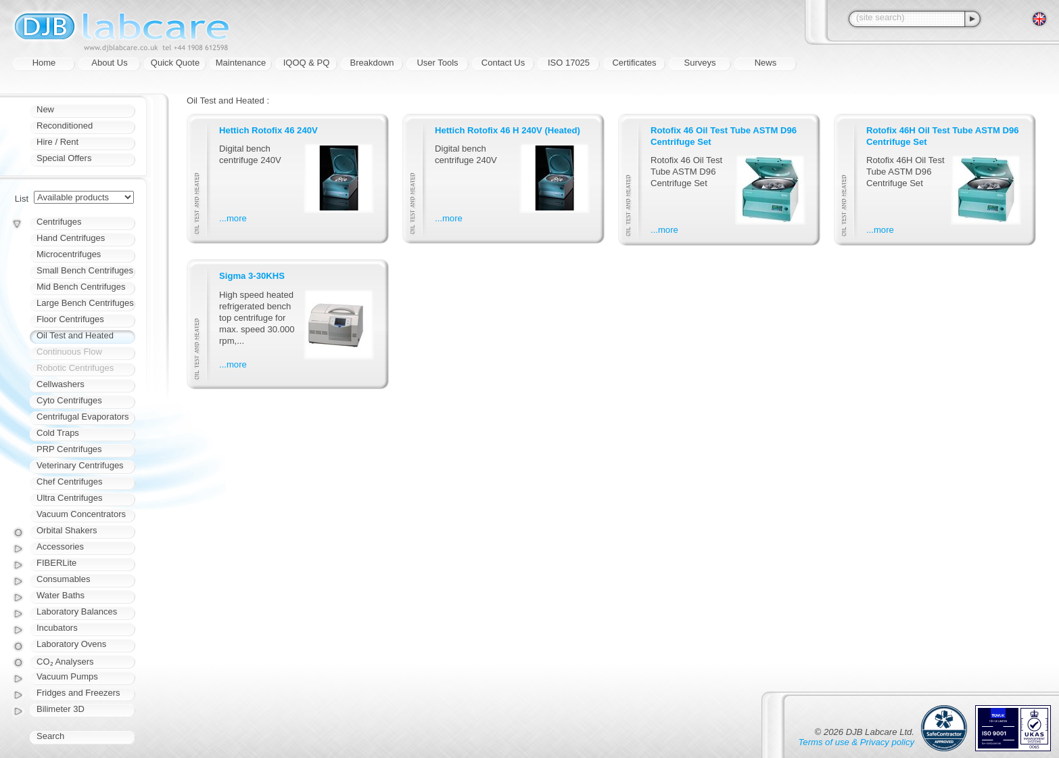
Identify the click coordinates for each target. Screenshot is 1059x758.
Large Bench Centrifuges (85, 303)
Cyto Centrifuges (69, 400)
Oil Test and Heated (75, 335)
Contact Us (503, 63)
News (766, 63)
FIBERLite (56, 563)
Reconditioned (65, 125)
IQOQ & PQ (306, 63)
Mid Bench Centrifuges (81, 287)
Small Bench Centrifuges (85, 270)
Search (50, 736)
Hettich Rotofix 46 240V (268, 130)
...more (233, 218)
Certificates (634, 63)
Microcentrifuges (69, 254)
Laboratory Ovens (71, 644)
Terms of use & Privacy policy (856, 742)
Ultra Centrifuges (70, 498)
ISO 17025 (569, 63)
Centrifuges (59, 222)
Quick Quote (175, 63)
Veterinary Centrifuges (80, 465)
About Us (109, 63)
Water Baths (61, 595)
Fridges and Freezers (78, 693)
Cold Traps (58, 433)
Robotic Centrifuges (75, 368)
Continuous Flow (69, 352)
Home (44, 63)
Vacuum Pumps (67, 676)
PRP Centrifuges (69, 449)
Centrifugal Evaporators (83, 416)
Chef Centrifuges (70, 481)
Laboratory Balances (77, 611)
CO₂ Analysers (65, 661)
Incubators (57, 628)
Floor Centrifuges (70, 319)
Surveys (700, 63)
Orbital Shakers (67, 530)
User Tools (437, 63)
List (21, 199)
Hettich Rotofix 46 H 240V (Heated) (507, 130)
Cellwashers (61, 384)
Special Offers (64, 158)
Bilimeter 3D (61, 709)
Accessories (60, 546)
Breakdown (372, 63)
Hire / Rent (57, 142)
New (45, 109)
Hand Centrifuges (71, 238)
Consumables (64, 579)
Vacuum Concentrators (81, 514)
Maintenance (241, 63)
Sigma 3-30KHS (252, 276)
